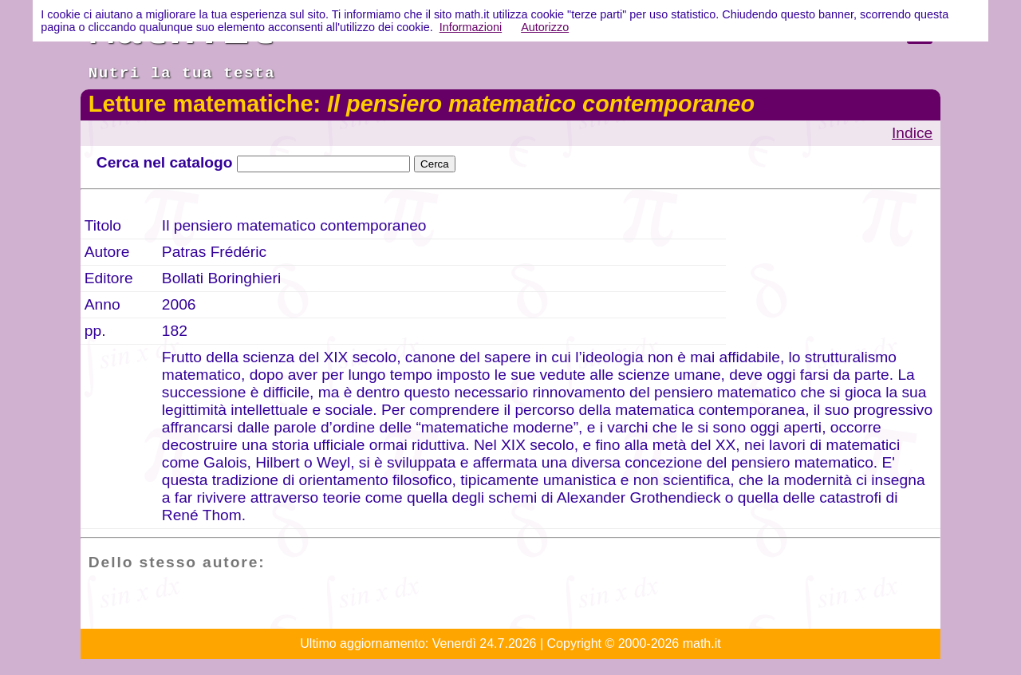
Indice (912, 132)
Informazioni (471, 27)
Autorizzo (545, 27)
